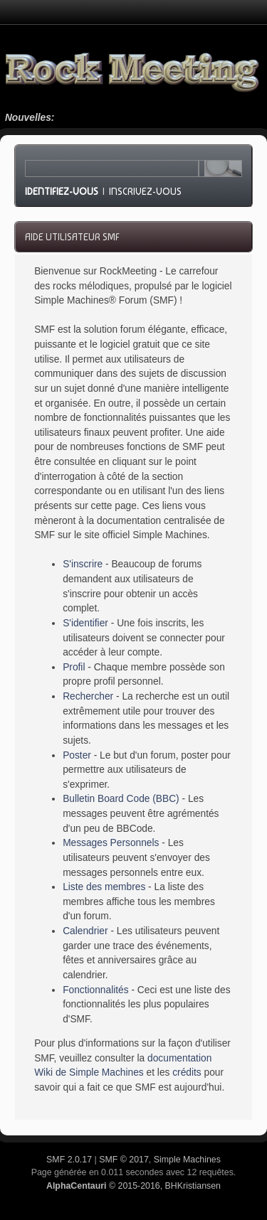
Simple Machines (187, 1160)
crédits (186, 1072)
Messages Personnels (111, 843)
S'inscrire (83, 564)
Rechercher (88, 696)
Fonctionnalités (95, 990)
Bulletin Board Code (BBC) (121, 798)
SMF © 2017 (124, 1160)
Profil (74, 667)
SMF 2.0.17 (69, 1160)
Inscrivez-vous (145, 191)
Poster (77, 755)
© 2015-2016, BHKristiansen (133, 1186)
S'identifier (85, 623)
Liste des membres (104, 887)
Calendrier (85, 931)
